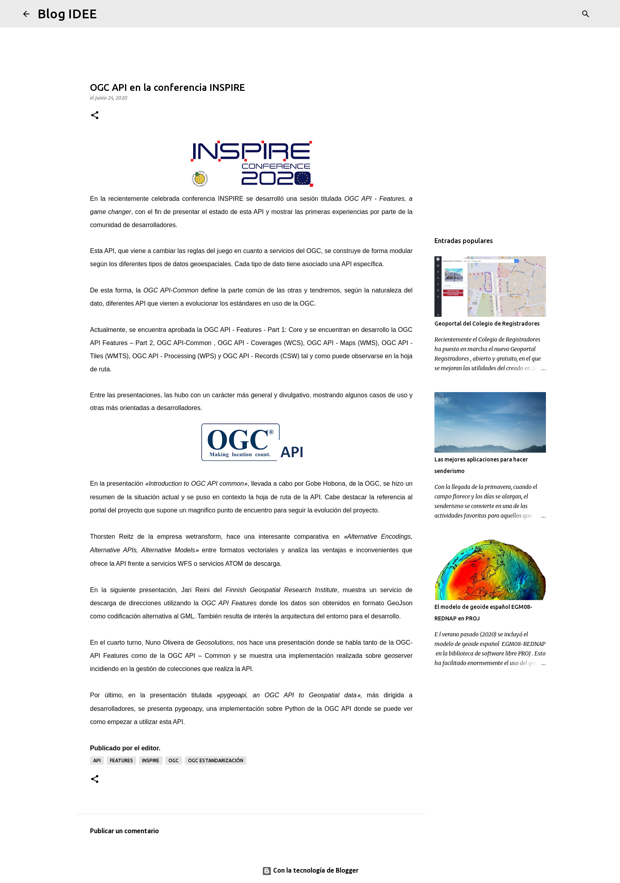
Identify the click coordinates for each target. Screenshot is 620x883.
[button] (95, 115)
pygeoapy (188, 708)
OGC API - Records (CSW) (261, 356)
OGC (307, 303)
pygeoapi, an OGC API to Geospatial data (288, 695)
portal (98, 510)
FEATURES (121, 760)
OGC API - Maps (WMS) (342, 342)
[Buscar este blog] (557, 14)
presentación (157, 590)
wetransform (203, 536)
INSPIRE (150, 760)
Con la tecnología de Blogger (310, 871)
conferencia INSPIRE (213, 198)
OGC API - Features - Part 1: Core (253, 329)
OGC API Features (229, 603)
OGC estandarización (215, 760)
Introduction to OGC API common (196, 483)
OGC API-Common (170, 290)
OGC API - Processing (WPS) (174, 356)
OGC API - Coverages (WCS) (260, 342)
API (260, 211)
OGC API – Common (199, 655)
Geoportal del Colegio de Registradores (487, 323)
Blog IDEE (67, 13)
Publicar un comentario (124, 831)
